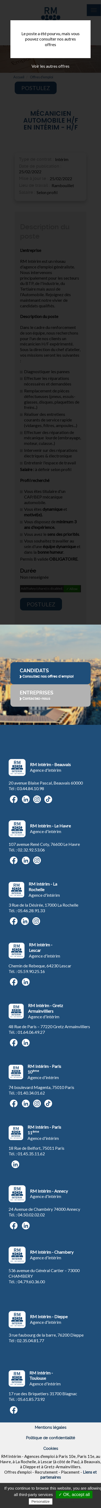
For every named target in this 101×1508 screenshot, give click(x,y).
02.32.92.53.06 (31, 849)
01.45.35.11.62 (31, 1153)
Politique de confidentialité (50, 1437)
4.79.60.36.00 (32, 1281)
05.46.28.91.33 (31, 910)
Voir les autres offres (50, 66)
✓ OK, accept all (74, 1494)
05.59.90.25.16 (31, 971)
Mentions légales (50, 1427)
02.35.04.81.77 (30, 1340)
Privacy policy (66, 1501)
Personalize (41, 1501)
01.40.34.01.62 (31, 1092)
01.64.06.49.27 (31, 1032)
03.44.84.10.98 (30, 788)
